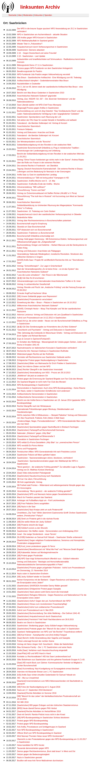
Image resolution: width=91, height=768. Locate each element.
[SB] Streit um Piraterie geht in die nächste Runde (38, 519)
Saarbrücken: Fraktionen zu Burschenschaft (35, 233)
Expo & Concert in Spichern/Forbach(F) (33, 339)
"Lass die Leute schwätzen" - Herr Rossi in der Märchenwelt (42, 275)
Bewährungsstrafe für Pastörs (29, 71)
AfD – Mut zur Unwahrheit (28, 678)
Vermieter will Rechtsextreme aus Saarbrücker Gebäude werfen (44, 357)
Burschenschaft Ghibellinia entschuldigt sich (35, 236)
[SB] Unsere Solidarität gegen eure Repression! (37, 296)
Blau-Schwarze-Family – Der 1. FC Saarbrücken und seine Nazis (44, 647)
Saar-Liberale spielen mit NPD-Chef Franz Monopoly (39, 105)
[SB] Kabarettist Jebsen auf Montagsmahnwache (37, 552)
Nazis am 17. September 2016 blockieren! (34, 690)
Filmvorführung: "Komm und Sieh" (31, 190)
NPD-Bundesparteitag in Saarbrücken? (33, 385)
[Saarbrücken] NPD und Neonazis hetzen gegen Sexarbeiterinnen (44, 494)
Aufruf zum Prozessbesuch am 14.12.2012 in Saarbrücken (41, 318)
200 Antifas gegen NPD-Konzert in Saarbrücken (37, 38)
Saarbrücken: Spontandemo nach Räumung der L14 (39, 117)
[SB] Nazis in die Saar (26, 507)
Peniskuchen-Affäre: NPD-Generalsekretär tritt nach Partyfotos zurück (46, 452)
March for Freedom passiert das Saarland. (35, 497)
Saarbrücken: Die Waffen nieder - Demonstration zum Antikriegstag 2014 (47, 531)
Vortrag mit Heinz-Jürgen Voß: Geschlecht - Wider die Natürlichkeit (45, 644)
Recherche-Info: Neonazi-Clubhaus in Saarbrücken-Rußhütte (42, 351)
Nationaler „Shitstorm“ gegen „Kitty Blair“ (34, 433)
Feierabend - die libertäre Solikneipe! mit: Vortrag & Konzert (42, 123)
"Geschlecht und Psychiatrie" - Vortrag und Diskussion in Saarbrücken (46, 330)
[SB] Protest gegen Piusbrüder (30, 556)
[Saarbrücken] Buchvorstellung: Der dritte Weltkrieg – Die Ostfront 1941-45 (48, 613)
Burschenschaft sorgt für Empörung (32, 224)
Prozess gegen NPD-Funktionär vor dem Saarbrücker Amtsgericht (45, 68)
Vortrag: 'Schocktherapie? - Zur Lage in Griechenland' (39, 266)
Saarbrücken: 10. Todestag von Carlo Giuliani (36, 211)
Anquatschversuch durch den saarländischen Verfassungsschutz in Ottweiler (49, 214)
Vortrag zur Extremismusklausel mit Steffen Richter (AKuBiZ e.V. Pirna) (47, 193)
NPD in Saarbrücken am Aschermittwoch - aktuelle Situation (42, 34)
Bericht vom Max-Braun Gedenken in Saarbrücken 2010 (40, 93)
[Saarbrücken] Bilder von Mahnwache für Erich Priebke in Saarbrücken (46, 363)
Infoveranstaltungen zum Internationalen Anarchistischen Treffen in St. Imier (49, 281)
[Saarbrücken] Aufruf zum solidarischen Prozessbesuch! (40, 607)
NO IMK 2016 (23, 702)
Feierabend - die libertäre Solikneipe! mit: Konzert (38, 135)
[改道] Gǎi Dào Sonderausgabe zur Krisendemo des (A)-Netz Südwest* (47, 327)
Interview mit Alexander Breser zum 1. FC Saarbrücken (40, 672)
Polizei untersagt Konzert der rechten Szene (35, 641)
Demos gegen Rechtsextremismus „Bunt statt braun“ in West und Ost (46, 751)
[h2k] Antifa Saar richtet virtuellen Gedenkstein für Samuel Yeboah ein (46, 675)
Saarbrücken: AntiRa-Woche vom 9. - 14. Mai (36, 181)
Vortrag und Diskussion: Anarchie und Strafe (35, 132)
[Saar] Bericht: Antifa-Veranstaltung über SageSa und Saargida (43, 638)
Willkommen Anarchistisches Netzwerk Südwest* (37, 306)
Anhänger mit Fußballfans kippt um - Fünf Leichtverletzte (41, 500)
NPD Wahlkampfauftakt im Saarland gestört (35, 41)
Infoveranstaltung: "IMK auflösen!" (31, 187)
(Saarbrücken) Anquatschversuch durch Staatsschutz (39, 616)
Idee (20, 15)
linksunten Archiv (40, 7)
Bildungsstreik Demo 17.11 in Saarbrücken (35, 65)
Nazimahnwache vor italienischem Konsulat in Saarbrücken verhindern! (47, 348)
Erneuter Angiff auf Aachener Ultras (32, 293)
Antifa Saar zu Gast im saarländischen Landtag (37, 175)
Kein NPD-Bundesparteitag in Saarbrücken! (35, 730)
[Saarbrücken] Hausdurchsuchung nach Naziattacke (39, 476)
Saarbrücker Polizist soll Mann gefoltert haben (36, 455)
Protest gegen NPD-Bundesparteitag (32, 721)
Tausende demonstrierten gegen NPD (33, 748)
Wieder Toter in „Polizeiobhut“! (29, 44)
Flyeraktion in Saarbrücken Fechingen (33, 439)
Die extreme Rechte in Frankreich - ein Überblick (37, 166)
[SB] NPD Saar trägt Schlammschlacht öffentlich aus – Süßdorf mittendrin (48, 559)
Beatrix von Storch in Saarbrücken (31, 623)
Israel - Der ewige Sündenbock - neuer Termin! (36, 534)
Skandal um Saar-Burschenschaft (31, 227)
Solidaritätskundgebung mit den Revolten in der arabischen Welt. (44, 145)
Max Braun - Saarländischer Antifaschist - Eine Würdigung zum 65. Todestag (49, 78)
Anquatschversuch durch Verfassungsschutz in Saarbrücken (42, 47)
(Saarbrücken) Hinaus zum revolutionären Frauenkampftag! (42, 604)
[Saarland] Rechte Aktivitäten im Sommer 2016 (36, 693)
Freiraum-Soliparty (25, 129)
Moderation (28, 15)
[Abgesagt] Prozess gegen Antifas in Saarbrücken (38, 108)
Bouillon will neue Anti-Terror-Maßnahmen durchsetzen (40, 761)
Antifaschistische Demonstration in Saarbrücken (37, 394)
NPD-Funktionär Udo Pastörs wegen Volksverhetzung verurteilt (43, 74)
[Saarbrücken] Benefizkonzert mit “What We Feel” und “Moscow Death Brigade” (50, 549)
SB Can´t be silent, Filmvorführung (31, 479)
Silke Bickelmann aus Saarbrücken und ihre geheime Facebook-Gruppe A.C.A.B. (51, 660)
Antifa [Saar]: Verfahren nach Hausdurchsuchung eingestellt (42, 650)
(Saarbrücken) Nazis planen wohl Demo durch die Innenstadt (42, 592)
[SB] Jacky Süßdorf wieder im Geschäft (33, 577)
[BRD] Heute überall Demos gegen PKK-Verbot (37, 708)
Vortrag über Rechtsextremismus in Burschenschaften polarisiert (44, 221)
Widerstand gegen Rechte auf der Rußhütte (35, 354)
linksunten (38, 15)
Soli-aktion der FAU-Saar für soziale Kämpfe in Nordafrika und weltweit (47, 120)
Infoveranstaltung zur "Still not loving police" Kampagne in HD (43, 178)
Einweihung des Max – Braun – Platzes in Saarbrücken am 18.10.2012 (47, 302)
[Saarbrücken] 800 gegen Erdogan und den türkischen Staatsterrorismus (47, 705)
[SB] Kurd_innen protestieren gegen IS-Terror (36, 546)
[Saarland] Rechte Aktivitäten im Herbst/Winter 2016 (39, 711)
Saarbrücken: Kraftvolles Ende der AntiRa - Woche (38, 184)
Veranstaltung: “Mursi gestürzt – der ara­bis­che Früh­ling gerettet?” (44, 491)
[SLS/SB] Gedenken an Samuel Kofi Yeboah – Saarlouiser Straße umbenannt (49, 537)
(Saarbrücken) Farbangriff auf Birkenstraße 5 (36, 436)
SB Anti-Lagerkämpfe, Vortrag (29, 482)
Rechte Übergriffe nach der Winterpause (34, 406)
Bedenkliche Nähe (24, 217)
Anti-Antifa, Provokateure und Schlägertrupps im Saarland (41, 727)
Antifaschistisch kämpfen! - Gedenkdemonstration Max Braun (42, 81)
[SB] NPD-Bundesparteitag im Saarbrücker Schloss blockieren (43, 718)
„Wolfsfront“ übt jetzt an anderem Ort (32, 376)
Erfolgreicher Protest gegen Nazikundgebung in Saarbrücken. (43, 360)
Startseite (12, 15)
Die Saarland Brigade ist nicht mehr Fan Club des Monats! (41, 382)
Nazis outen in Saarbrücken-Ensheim (32, 574)
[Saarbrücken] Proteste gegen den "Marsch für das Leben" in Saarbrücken (48, 629)
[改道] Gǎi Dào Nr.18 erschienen (30, 278)
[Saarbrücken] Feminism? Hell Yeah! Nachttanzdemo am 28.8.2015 (45, 619)
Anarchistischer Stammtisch (28, 126)
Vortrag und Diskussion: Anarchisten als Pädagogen (39, 251)
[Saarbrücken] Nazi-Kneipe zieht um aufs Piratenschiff (39, 510)
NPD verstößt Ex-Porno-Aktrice (30, 446)
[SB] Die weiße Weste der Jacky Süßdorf (34, 522)
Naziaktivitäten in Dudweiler (28, 84)
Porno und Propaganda (27, 449)
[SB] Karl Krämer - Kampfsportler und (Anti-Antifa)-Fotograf (42, 635)
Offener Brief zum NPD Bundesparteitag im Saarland (39, 733)
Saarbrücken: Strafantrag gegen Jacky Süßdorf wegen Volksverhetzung (47, 626)
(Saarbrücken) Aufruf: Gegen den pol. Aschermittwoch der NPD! (44, 601)
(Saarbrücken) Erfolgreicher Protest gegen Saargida (39, 589)
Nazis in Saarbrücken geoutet (29, 757)
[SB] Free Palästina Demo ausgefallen (33, 503)
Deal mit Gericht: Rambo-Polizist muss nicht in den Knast (41, 714)
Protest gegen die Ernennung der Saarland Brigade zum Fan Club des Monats (50, 379)
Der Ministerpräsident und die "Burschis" (34, 142)
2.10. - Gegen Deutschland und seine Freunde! (37, 53)
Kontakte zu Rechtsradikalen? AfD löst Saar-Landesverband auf (44, 657)
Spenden (48, 15)
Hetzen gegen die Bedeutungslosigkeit (33, 754)
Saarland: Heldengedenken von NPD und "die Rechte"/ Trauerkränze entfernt (49, 632)
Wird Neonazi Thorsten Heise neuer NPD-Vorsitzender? (40, 736)
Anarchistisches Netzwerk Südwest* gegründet (36, 96)
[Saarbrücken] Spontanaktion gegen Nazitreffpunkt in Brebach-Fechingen (48, 427)
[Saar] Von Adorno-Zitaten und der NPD (33, 366)
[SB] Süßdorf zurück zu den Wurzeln (32, 528)
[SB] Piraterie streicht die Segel (30, 525)
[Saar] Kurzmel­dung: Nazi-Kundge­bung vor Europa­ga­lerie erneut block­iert (48, 669)
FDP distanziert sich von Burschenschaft (34, 230)
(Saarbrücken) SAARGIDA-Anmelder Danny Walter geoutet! (42, 586)
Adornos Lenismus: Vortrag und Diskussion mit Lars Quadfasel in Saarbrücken (50, 315)
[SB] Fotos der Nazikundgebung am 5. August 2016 (38, 687)
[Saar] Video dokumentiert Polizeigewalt (34, 473)
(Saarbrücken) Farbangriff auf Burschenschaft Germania (40, 430)
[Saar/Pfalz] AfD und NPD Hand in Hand (34, 653)
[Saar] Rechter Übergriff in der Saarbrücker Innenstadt (40, 369)
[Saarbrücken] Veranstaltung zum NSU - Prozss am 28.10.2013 (43, 373)
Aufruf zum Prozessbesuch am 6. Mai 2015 (35, 610)
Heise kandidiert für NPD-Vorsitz (30, 745)
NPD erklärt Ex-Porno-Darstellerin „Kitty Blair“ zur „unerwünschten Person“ (48, 442)
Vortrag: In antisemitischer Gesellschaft (33, 284)
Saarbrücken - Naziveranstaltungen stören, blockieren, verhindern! (45, 458)
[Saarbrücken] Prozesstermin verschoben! (34, 299)
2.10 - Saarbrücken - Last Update (31, 56)
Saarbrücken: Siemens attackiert (30, 50)
